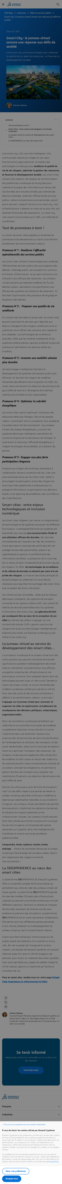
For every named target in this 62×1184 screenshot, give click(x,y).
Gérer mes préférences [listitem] (16, 1171)
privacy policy (53, 1162)
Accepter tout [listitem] (12, 1179)
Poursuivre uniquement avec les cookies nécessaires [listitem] (24, 1125)
